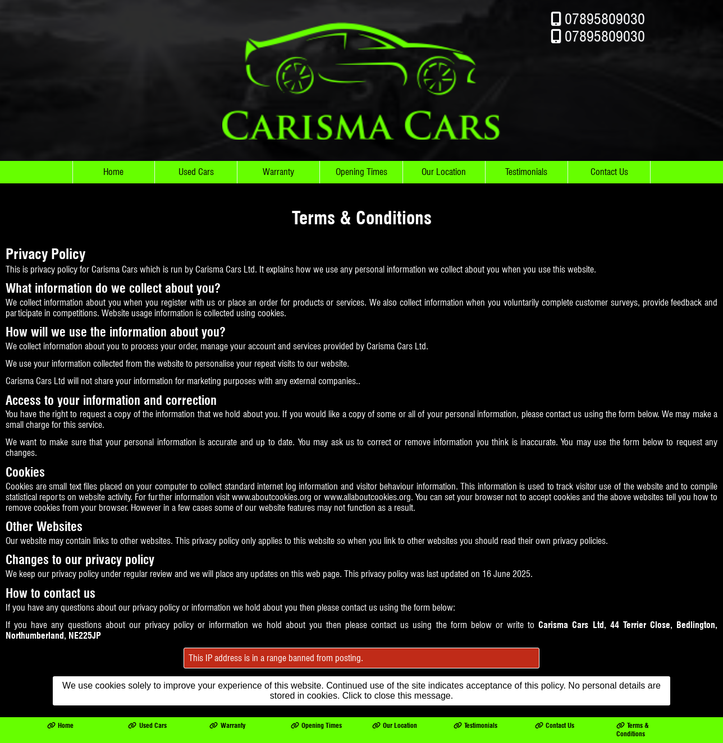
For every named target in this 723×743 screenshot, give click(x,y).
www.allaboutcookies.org (367, 489)
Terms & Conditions (632, 722)
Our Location (444, 164)
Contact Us (609, 164)
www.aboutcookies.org (272, 489)
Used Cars (196, 164)
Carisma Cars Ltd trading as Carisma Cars (130, 739)
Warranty (278, 164)
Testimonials (526, 164)
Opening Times (361, 164)
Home (113, 164)
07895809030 (605, 11)
